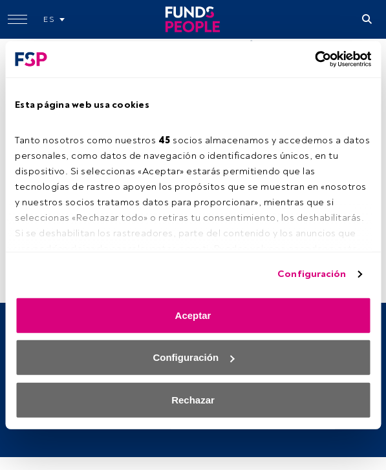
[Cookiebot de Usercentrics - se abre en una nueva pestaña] (314, 59)
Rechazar (193, 399)
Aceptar (193, 314)
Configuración (311, 274)
